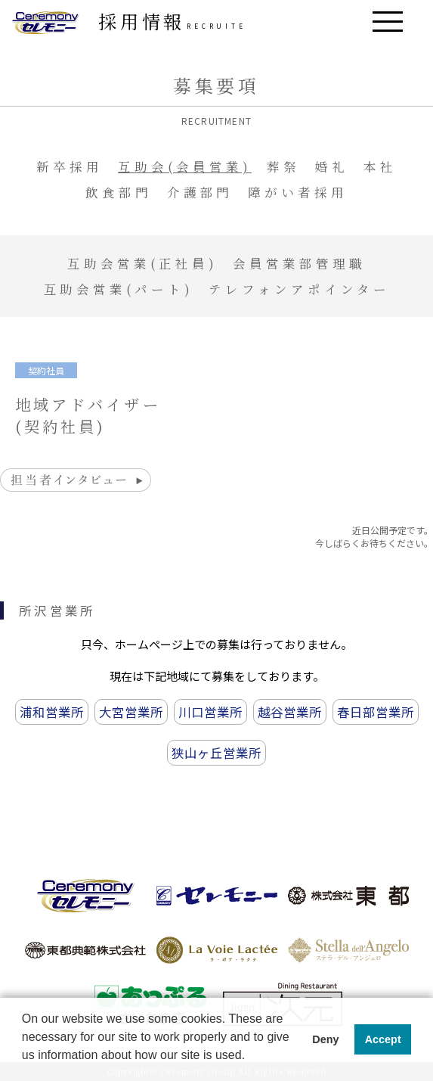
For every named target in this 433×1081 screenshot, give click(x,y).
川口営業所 (210, 712)
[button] (24, 1066)
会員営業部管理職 (299, 263)
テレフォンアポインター (299, 289)
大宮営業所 (131, 712)
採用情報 (173, 21)
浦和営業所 (52, 712)
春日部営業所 (375, 712)
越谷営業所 (290, 712)
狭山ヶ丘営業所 (216, 753)
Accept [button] (383, 1039)
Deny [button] (325, 1039)
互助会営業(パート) (119, 289)
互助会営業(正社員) (142, 263)
